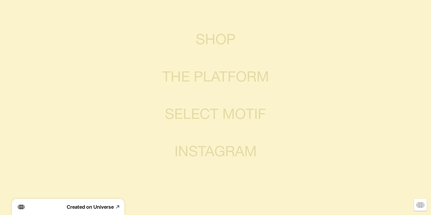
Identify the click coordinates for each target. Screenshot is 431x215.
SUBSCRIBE (215, 186)
